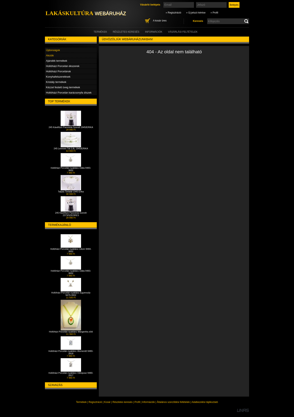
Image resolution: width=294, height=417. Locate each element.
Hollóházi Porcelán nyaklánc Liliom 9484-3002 (70, 250)
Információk (148, 402)
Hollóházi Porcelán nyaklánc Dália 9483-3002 (71, 169)
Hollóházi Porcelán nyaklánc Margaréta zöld (71, 331)
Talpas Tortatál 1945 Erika (71, 191)
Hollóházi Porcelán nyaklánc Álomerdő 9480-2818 (70, 352)
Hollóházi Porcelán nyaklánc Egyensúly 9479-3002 (70, 293)
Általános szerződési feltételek (173, 402)
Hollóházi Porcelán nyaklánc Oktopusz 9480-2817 (71, 374)
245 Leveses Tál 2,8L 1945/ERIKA (71, 148)
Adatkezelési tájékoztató (205, 402)
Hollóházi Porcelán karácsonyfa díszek (68, 92)
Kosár (107, 402)
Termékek (81, 402)
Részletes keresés (122, 402)
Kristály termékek (56, 82)
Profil (137, 402)
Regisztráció (95, 402)
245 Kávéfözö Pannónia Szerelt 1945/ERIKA (71, 127)
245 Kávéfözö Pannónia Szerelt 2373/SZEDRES (71, 214)
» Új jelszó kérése (196, 12)
